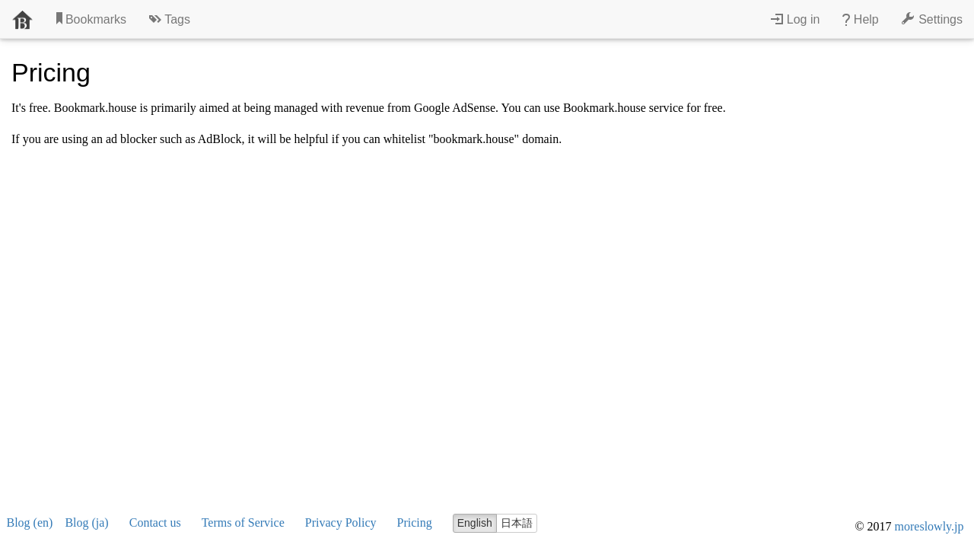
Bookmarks (91, 19)
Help (860, 19)
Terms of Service (243, 522)
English (474, 523)
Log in (795, 19)
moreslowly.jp (929, 526)
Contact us (155, 522)
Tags (169, 19)
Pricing (414, 522)
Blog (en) (30, 522)
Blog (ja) (86, 522)
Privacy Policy (341, 522)
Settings (932, 19)
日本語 (517, 523)
